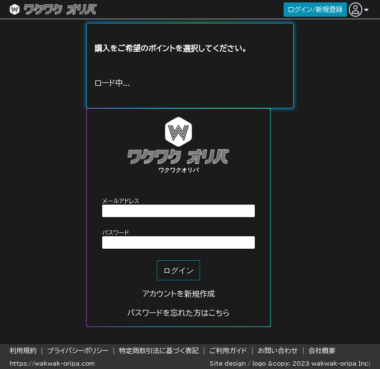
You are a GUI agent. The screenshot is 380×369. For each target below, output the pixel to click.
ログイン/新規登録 (315, 9)
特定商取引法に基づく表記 (159, 350)
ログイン (178, 270)
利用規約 (23, 350)
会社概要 (322, 350)
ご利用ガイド (228, 350)
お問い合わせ (278, 350)
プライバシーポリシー (77, 350)
